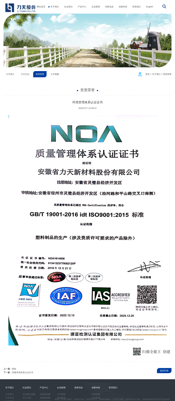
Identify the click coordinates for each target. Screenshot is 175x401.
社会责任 (68, 6)
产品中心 (82, 6)
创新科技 (123, 6)
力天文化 (25, 74)
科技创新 (96, 394)
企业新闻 (95, 6)
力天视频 (54, 74)
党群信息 (109, 6)
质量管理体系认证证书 (22, 372)
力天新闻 (61, 394)
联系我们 (136, 6)
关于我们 (54, 6)
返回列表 (164, 370)
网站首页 (41, 6)
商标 (14, 369)
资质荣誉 (167, 74)
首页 (147, 74)
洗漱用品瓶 (45, 398)
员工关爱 (27, 398)
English (149, 6)
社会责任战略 (29, 394)
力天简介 (10, 74)
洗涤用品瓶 (45, 394)
